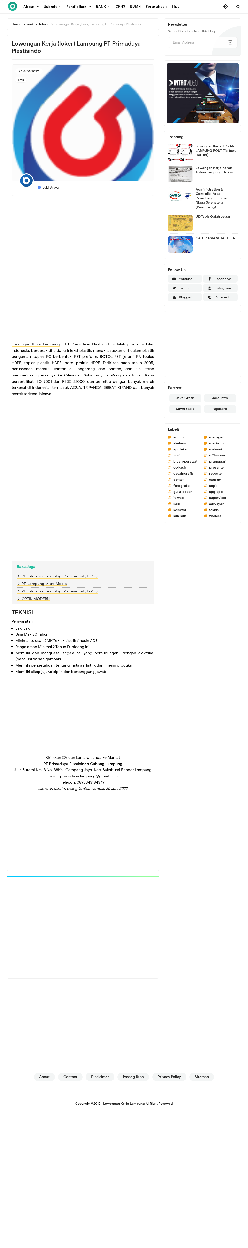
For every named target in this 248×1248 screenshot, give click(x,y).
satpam (215, 480)
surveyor (216, 504)
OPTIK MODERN (36, 598)
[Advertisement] (83, 235)
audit (177, 455)
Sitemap (202, 1077)
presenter (217, 467)
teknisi (214, 510)
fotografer (182, 486)
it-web (178, 498)
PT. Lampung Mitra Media (44, 583)
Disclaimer (100, 1077)
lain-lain (179, 516)
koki (176, 504)
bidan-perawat (185, 461)
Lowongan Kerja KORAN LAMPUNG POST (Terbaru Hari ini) (216, 150)
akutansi (180, 443)
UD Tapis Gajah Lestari (214, 217)
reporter (216, 474)
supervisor (218, 498)
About (44, 1077)
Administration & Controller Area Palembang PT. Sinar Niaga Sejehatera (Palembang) (212, 198)
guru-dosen (182, 492)
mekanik (216, 449)
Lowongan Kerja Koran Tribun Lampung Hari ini (215, 170)
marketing (217, 443)
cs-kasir (179, 467)
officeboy (217, 455)
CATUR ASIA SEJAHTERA (215, 238)
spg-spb (216, 492)
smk (21, 79)
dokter (178, 480)
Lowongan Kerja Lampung (36, 344)
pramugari (217, 461)
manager (216, 437)
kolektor (179, 510)
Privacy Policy (169, 1077)
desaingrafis (183, 474)
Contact (70, 1077)
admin (178, 437)
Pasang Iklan (133, 1077)
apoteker (180, 449)
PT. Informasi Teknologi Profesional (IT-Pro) (60, 576)
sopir (213, 486)
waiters (215, 516)
